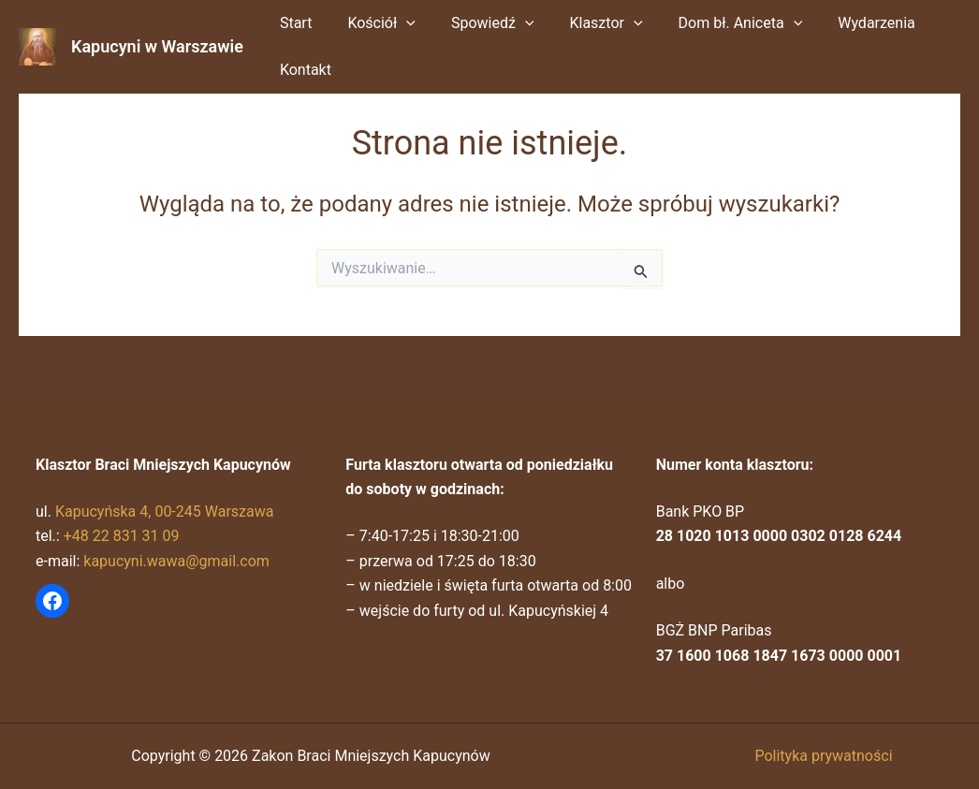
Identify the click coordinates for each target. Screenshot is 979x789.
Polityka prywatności (823, 756)
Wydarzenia (845, 23)
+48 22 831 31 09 (122, 536)
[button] (397, 23)
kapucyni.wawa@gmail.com (176, 561)
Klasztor (585, 23)
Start (293, 23)
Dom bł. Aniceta (715, 23)
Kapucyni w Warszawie (157, 46)
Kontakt (303, 70)
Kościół (373, 23)
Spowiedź (478, 23)
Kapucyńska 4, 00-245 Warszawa (164, 511)
